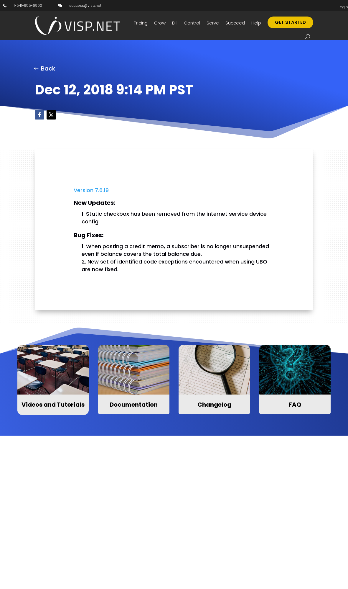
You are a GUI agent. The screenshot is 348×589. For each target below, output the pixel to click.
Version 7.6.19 (91, 190)
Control (192, 23)
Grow (160, 23)
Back (48, 68)
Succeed (235, 23)
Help (256, 23)
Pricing (141, 23)
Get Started (290, 22)
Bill (174, 23)
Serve (213, 23)
